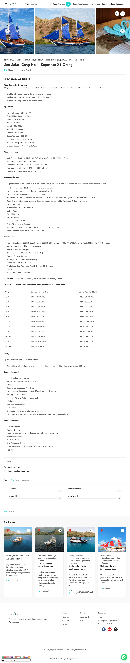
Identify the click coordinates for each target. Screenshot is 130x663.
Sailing (81, 60)
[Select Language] (16, 659)
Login (6, 511)
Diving (53, 60)
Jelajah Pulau (62, 60)
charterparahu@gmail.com (18, 471)
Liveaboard (73, 60)
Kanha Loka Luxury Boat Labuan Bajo (77, 567)
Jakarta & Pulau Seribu (21, 556)
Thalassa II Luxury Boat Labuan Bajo (108, 567)
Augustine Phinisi (14, 558)
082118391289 (14, 467)
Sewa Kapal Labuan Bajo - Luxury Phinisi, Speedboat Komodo (27, 60)
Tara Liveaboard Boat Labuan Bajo (45, 565)
